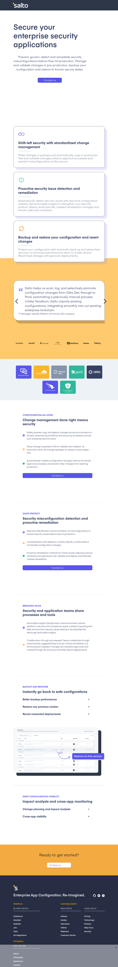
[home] (20, 5)
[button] (104, 6)
